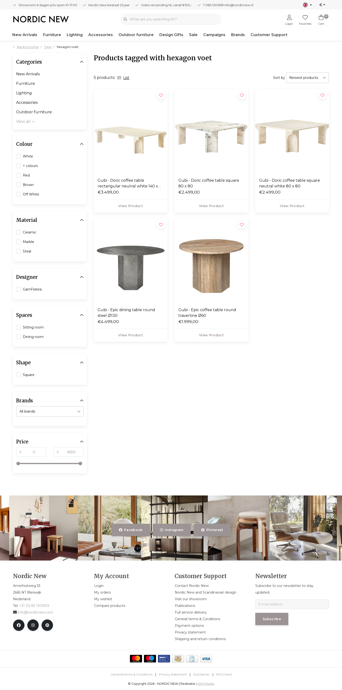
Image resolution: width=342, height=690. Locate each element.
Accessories (100, 35)
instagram (171, 530)
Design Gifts (171, 35)
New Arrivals (24, 35)
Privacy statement (173, 674)
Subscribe (272, 619)
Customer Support (269, 35)
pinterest (212, 530)
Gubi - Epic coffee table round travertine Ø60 (207, 313)
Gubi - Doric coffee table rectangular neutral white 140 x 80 (128, 183)
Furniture (52, 35)
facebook (131, 530)
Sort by (279, 78)
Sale (193, 35)
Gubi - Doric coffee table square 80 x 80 (208, 183)
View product (130, 206)
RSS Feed (224, 674)
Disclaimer (201, 674)
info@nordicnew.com (33, 612)
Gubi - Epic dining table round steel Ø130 (126, 313)
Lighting (75, 35)
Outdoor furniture (136, 35)
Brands (238, 35)
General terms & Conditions (131, 674)
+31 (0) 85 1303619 (34, 606)
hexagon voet (67, 47)
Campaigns (214, 35)
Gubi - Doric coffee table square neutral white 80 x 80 (289, 183)
